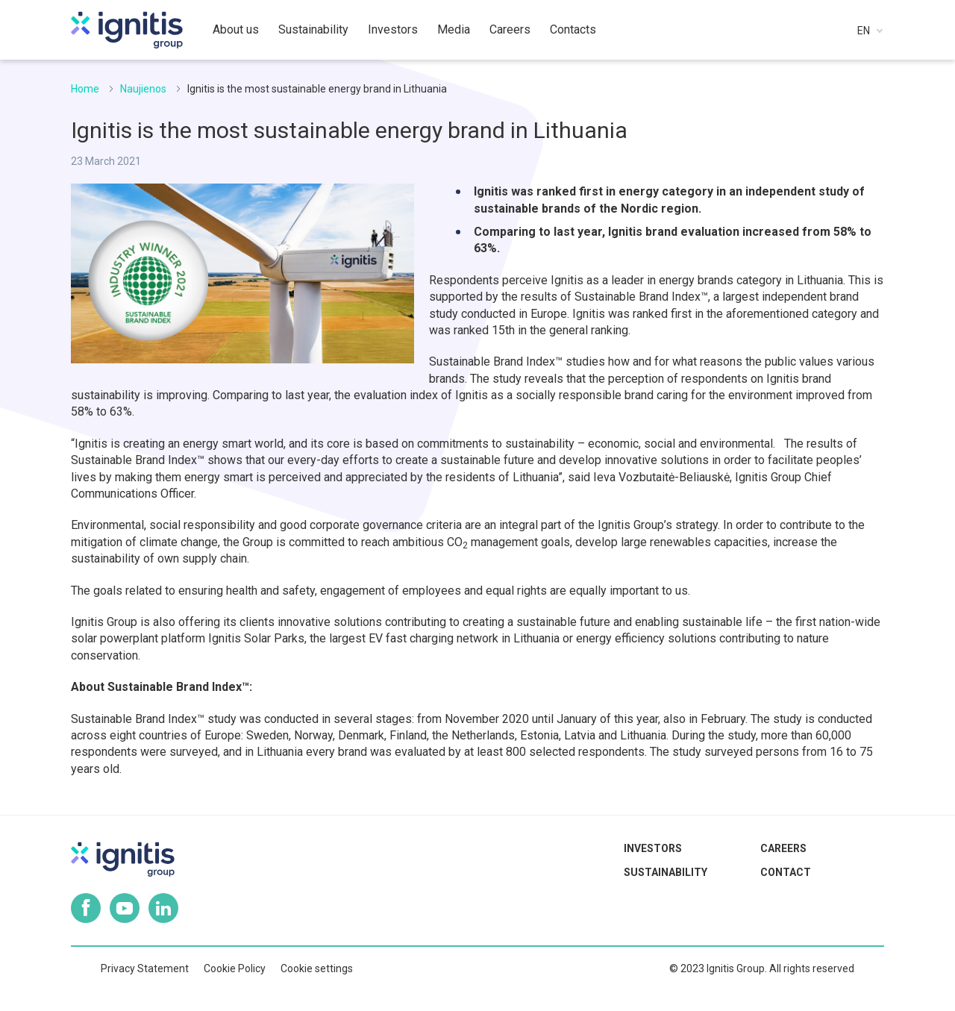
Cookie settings (317, 968)
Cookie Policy (235, 968)
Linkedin (163, 908)
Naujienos (143, 89)
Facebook (86, 908)
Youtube (125, 908)
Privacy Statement (145, 968)
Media (453, 29)
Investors (653, 848)
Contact (785, 872)
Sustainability (665, 872)
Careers (783, 848)
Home (85, 89)
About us (236, 29)
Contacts (573, 29)
